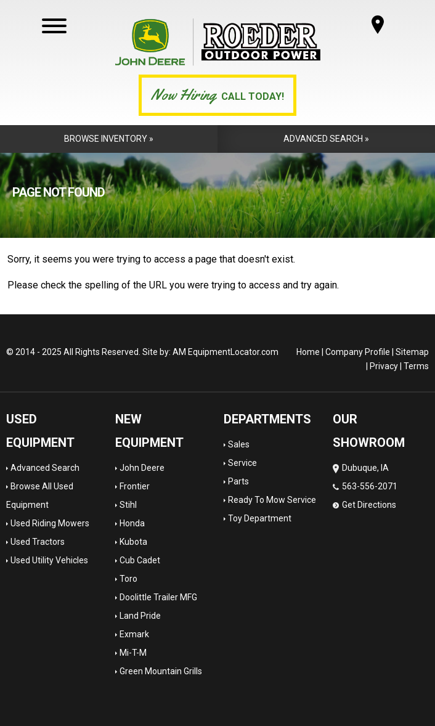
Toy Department (259, 518)
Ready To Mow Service (272, 500)
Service (242, 463)
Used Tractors (37, 542)
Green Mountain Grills (161, 671)
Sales (239, 444)
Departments (267, 419)
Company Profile (357, 352)
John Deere (142, 468)
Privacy (384, 366)
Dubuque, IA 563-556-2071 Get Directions (365, 486)
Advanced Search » (326, 139)
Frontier (135, 486)
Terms (416, 366)
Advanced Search (44, 468)
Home (308, 352)
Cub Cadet (140, 560)
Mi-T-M (133, 653)
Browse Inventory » (108, 139)
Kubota (133, 542)
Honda (132, 523)
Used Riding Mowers (49, 523)
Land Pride (140, 616)
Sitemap (412, 352)
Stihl (128, 505)
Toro (128, 579)
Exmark (134, 634)
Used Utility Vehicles (49, 560)
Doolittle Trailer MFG (158, 597)
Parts (238, 481)
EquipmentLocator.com (233, 352)
